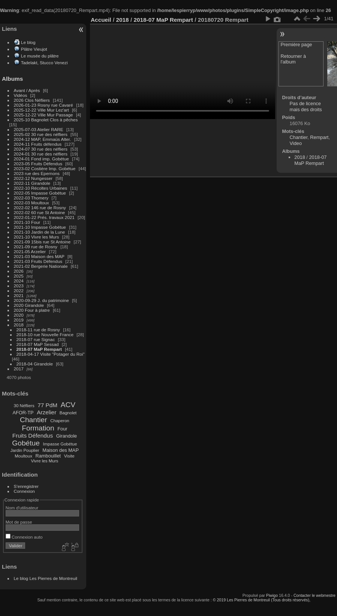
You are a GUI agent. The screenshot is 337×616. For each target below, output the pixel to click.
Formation (38, 428)
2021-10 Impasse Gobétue (40, 227)
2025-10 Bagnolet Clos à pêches (46, 119)
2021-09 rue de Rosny (35, 246)
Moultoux (23, 456)
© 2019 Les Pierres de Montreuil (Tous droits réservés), (261, 600)
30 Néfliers (24, 405)
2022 (19, 290)
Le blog (28, 42)
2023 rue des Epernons (37, 173)
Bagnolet (68, 413)
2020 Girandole (29, 305)
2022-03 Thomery (31, 197)
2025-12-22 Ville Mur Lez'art (41, 109)
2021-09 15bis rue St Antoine (42, 241)
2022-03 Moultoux (31, 202)
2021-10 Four (27, 222)
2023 (19, 285)
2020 (19, 315)
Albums (12, 78)
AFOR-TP (22, 412)
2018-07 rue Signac (35, 339)
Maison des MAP (60, 450)
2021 (19, 295)
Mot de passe (19, 521)
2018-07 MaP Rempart (39, 349)
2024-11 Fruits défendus (38, 144)
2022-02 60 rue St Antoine (39, 212)
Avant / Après (27, 90)
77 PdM (47, 405)
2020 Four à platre (32, 310)
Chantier (33, 420)
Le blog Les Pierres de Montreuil (45, 578)
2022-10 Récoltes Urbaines (40, 188)
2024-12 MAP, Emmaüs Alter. (42, 139)
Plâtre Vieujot (34, 49)
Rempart (319, 137)
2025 (19, 275)
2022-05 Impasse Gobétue (40, 192)
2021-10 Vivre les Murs (36, 236)
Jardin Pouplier (24, 450)
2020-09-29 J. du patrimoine (41, 300)
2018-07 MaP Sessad (37, 344)
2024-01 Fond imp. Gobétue (41, 158)
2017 (19, 368)
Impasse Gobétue (60, 444)
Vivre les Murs (44, 461)
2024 (19, 280)
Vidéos (20, 95)
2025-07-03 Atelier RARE (38, 129)
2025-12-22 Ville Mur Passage (43, 114)
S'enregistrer (26, 486)
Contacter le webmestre (315, 595)
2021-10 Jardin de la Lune (39, 231)
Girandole (66, 436)
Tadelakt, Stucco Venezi (44, 62)
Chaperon (59, 420)
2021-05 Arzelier (30, 251)
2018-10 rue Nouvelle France (44, 334)
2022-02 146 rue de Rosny (40, 207)
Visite (69, 456)
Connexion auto (24, 536)
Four (62, 429)
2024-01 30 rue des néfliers (41, 153)
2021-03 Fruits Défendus (38, 261)
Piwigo (272, 595)
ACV (68, 405)
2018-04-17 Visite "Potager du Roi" (50, 354)
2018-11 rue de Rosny (38, 329)
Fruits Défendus (32, 435)
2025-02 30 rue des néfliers (40, 134)
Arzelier (46, 412)
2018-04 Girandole (34, 363)
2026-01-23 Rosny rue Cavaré (43, 105)
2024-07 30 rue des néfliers (40, 148)
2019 (19, 319)
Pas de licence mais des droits (306, 106)
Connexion (24, 491)
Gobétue (26, 443)
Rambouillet (48, 456)
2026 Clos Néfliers (32, 100)
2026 (19, 271)
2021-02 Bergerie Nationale (41, 266)
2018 (19, 324)
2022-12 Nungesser (33, 178)
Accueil (101, 20)
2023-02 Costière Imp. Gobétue (45, 168)
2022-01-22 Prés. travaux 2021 (44, 217)
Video (296, 143)
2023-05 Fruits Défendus (38, 163)
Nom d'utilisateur (22, 507)
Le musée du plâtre (40, 55)
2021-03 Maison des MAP (39, 256)
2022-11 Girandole (32, 183)
